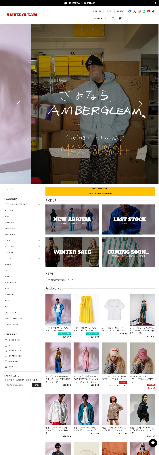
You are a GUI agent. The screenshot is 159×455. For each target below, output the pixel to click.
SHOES (8, 107)
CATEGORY (100, 18)
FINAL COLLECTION (13, 161)
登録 (37, 228)
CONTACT (120, 11)
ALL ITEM (9, 53)
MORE (100, 436)
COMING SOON (11, 167)
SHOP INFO (97, 11)
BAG (7, 119)
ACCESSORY (10, 125)
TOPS (7, 83)
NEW (7, 59)
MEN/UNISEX (10, 71)
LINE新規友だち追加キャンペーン (62, 122)
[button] (18, 25)
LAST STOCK (10, 155)
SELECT (8, 143)
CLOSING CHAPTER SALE (16, 47)
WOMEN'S (9, 65)
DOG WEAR (10, 137)
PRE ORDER (10, 77)
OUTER (8, 101)
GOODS (8, 131)
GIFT (7, 149)
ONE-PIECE (10, 95)
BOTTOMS (9, 89)
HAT (7, 113)
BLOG (109, 11)
